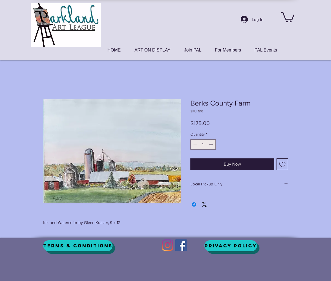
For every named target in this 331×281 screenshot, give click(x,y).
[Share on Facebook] (194, 204)
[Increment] (211, 144)
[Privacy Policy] (230, 245)
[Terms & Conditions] (78, 245)
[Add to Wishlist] (282, 164)
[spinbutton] (203, 144)
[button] (287, 16)
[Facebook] (181, 245)
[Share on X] (204, 204)
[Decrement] (194, 144)
